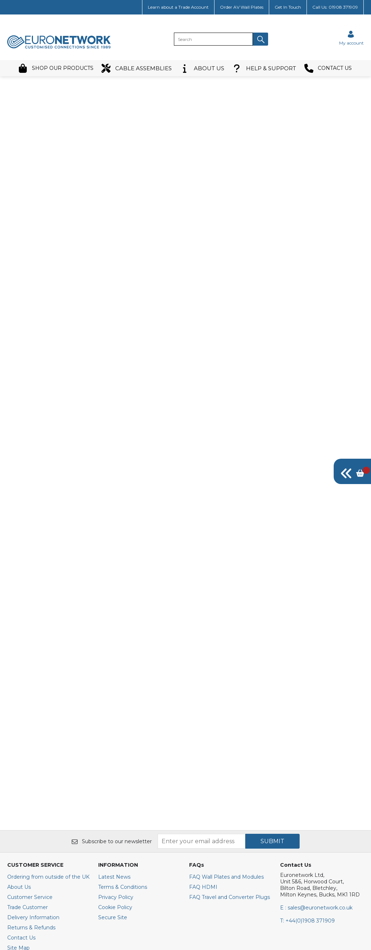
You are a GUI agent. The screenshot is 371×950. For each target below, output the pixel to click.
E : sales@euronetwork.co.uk (316, 791)
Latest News (114, 760)
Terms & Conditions (122, 770)
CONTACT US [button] (328, 68)
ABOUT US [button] (202, 68)
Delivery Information (33, 801)
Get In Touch (288, 7)
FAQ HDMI (203, 770)
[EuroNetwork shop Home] (59, 48)
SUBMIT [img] (272, 724)
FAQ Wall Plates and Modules (226, 760)
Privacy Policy (115, 780)
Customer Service (30, 780)
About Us (19, 770)
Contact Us (21, 821)
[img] (352, 471)
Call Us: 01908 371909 (335, 7)
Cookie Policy (115, 790)
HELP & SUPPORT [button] (264, 68)
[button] (260, 39)
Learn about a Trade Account (178, 7)
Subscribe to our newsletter (112, 725)
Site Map (18, 831)
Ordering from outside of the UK (48, 760)
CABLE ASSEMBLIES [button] (136, 68)
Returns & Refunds (31, 811)
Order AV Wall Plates (241, 7)
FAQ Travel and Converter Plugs (229, 780)
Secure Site (112, 801)
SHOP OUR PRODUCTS (55, 68)
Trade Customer (27, 790)
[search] (213, 39)
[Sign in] (351, 37)
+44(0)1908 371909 (307, 804)
